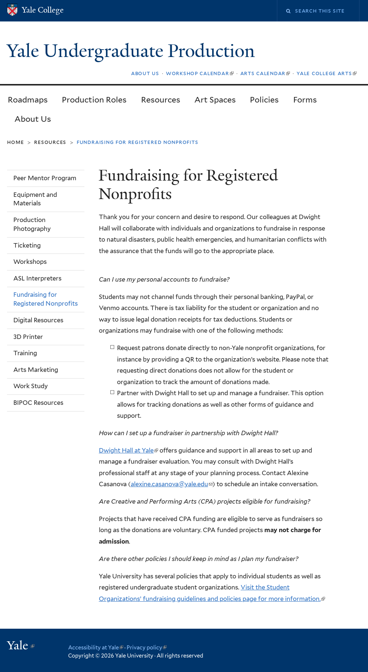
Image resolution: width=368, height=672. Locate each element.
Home (15, 141)
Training (25, 353)
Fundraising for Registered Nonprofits (45, 299)
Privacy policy (147, 647)
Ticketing (27, 245)
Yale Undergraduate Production (133, 51)
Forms (305, 99)
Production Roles (94, 99)
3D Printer (28, 336)
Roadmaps (28, 99)
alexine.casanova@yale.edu (172, 484)
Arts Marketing (35, 369)
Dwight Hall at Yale (128, 450)
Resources (160, 99)
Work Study (30, 386)
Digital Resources (38, 320)
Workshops (30, 261)
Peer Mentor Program (44, 178)
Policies (264, 99)
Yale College (43, 10)
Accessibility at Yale (95, 647)
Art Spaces (215, 99)
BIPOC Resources (38, 402)
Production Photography (32, 224)
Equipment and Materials (35, 199)
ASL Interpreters (37, 278)
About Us (32, 119)
